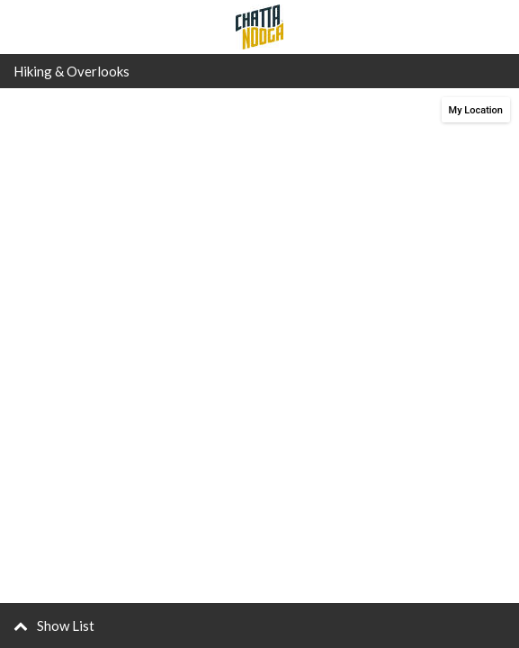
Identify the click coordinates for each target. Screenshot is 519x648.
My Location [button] (476, 110)
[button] (259, 625)
